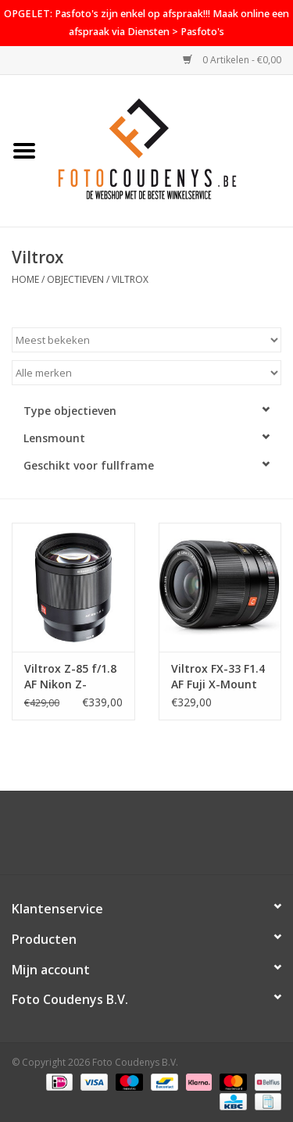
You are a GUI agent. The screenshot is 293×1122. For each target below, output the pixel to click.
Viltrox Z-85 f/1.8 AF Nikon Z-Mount (70, 676)
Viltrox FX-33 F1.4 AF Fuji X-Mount (218, 676)
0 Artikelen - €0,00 (232, 59)
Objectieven (75, 279)
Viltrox (130, 279)
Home (25, 279)
